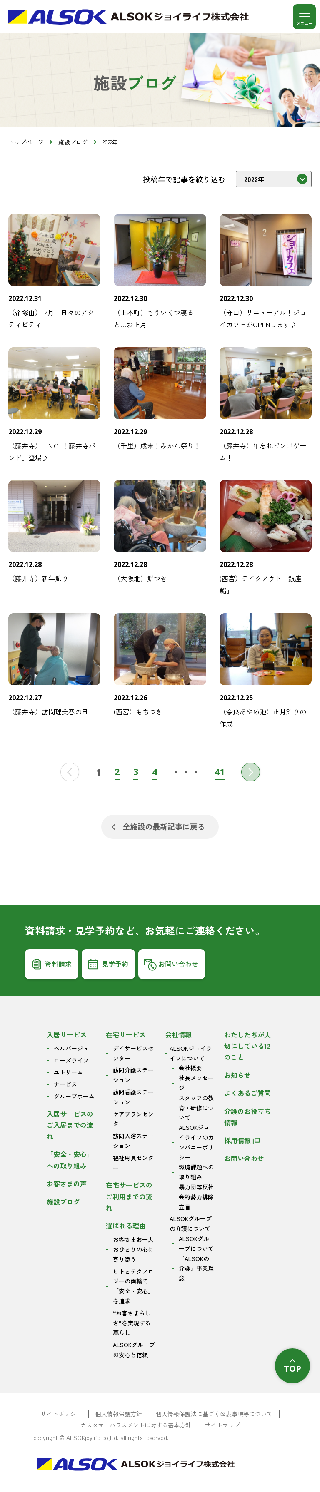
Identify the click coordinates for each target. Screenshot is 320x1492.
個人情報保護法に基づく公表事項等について (214, 1414)
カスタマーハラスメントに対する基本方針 (135, 1425)
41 (220, 772)
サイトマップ (222, 1425)
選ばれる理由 (126, 1226)
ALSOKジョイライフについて (191, 1053)
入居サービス (67, 1034)
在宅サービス (126, 1034)
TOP (292, 1368)
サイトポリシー (61, 1414)
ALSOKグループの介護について (191, 1223)
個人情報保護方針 (118, 1414)
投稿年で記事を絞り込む (184, 179)
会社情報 (178, 1034)
